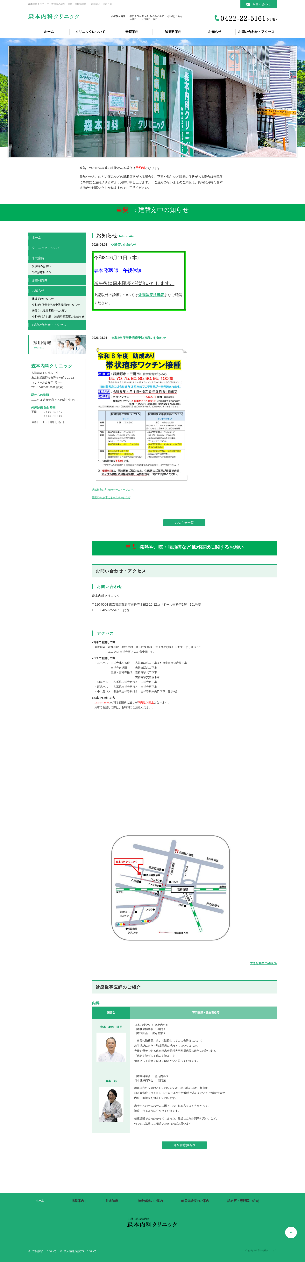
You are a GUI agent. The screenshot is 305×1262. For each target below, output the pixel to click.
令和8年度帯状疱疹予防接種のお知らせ (138, 337)
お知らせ (214, 32)
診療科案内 (173, 32)
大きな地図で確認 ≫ (263, 963)
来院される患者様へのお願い (49, 310)
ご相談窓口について (44, 1251)
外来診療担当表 (151, 295)
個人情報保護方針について (80, 1251)
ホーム (49, 32)
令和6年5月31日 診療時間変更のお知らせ (58, 316)
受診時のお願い (41, 266)
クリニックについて (90, 32)
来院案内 (131, 32)
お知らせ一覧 (184, 522)
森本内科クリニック (54, 17)
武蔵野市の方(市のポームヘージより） (114, 489)
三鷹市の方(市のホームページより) (111, 497)
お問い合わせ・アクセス (256, 32)
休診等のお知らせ (123, 244)
